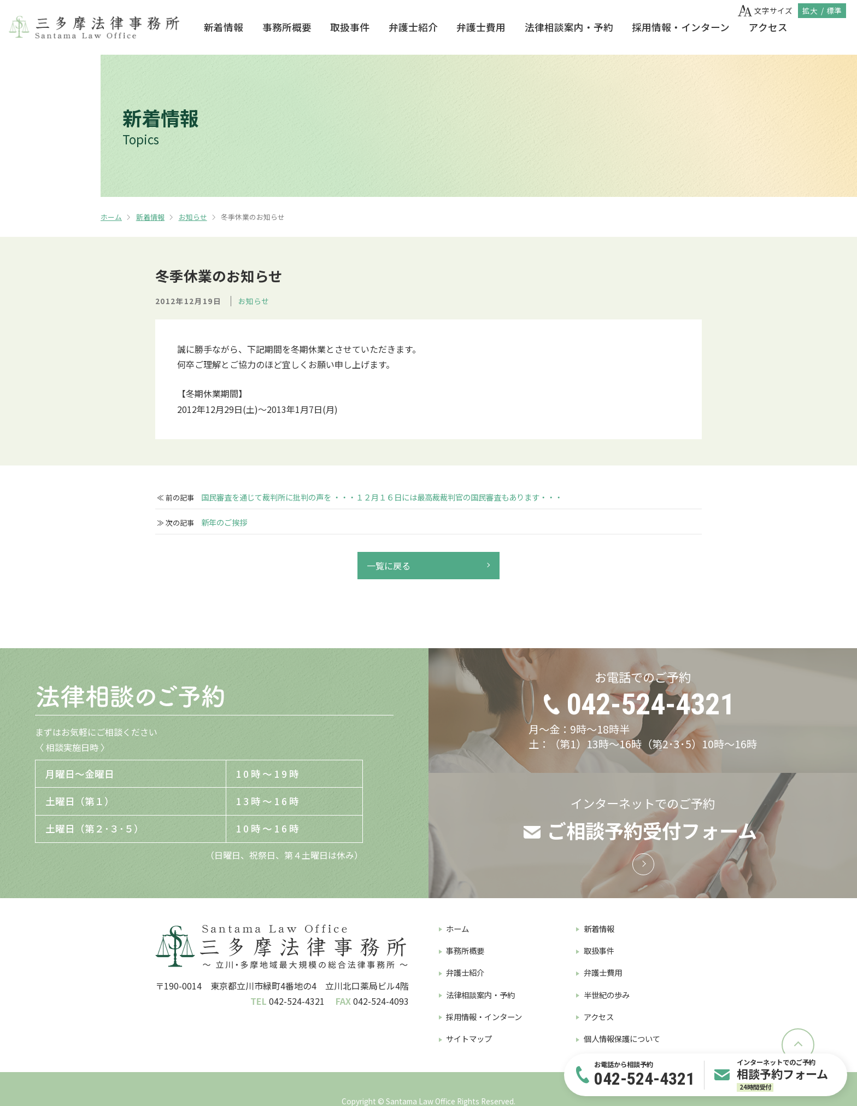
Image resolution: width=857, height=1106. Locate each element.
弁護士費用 (481, 27)
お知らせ (193, 217)
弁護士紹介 (413, 27)
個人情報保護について (622, 1038)
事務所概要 (287, 27)
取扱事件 (349, 27)
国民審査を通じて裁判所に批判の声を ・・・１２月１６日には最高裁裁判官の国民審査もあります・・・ (381, 497)
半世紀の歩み (607, 994)
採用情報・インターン (681, 27)
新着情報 (223, 27)
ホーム (111, 217)
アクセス (768, 27)
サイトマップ (469, 1038)
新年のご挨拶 (224, 522)
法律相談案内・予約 (569, 27)
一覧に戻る (388, 565)
